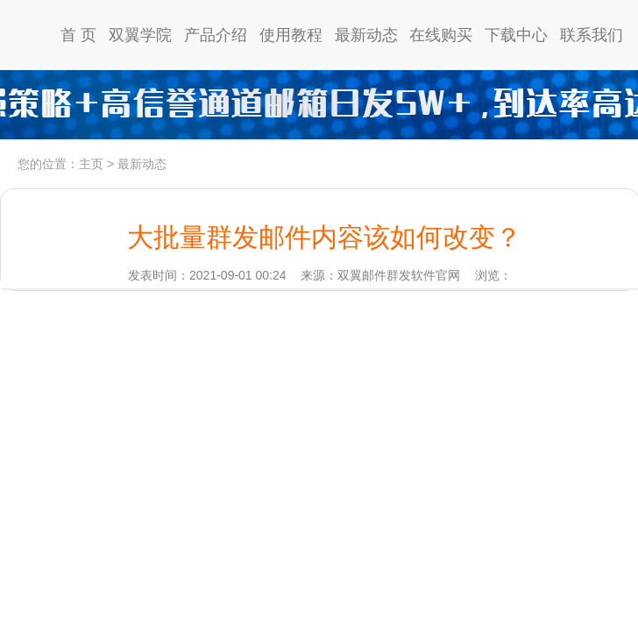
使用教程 (291, 35)
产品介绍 (215, 35)
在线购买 (440, 35)
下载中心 (516, 35)
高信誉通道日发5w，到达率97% (319, 105)
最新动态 (366, 35)
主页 (91, 164)
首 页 (78, 35)
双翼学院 (140, 35)
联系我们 (591, 35)
